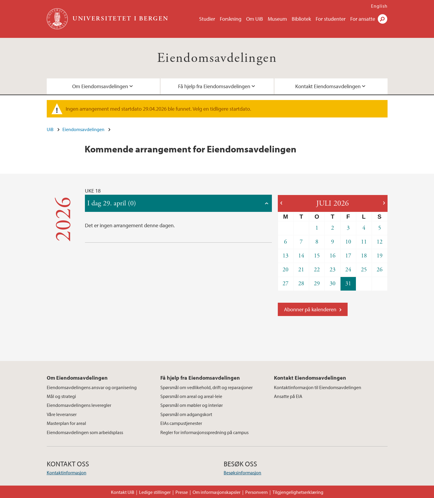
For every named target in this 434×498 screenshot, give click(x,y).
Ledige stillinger (155, 492)
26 (380, 269)
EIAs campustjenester (181, 423)
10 (348, 242)
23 (332, 269)
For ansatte (362, 18)
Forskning (230, 18)
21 (301, 269)
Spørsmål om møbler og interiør (191, 405)
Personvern (256, 492)
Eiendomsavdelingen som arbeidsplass (85, 432)
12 (380, 242)
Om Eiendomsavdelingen (100, 86)
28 (301, 283)
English (379, 6)
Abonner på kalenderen (310, 309)
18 (364, 256)
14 (301, 256)
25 (364, 269)
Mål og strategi (61, 396)
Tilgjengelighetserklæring (297, 492)
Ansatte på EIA (288, 396)
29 (317, 283)
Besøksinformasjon (242, 473)
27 (285, 283)
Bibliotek (301, 18)
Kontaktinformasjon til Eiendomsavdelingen (317, 387)
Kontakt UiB (122, 492)
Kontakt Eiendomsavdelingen (328, 86)
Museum (277, 18)
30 (332, 283)
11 (364, 242)
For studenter (331, 18)
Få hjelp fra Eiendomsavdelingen (214, 86)
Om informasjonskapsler (217, 492)
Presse (181, 492)
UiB (50, 129)
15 (317, 256)
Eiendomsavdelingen (217, 58)
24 (348, 269)
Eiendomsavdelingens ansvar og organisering (92, 387)
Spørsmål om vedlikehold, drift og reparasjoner (206, 387)
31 (348, 283)
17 (348, 256)
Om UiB (254, 18)
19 (380, 256)
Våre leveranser (62, 414)
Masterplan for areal (66, 423)
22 (317, 269)
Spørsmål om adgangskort (186, 414)
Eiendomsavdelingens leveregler (79, 405)
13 (285, 256)
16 (332, 256)
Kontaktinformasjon (66, 473)
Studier (207, 18)
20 (285, 269)
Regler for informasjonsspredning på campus (204, 432)
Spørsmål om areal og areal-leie (191, 396)
